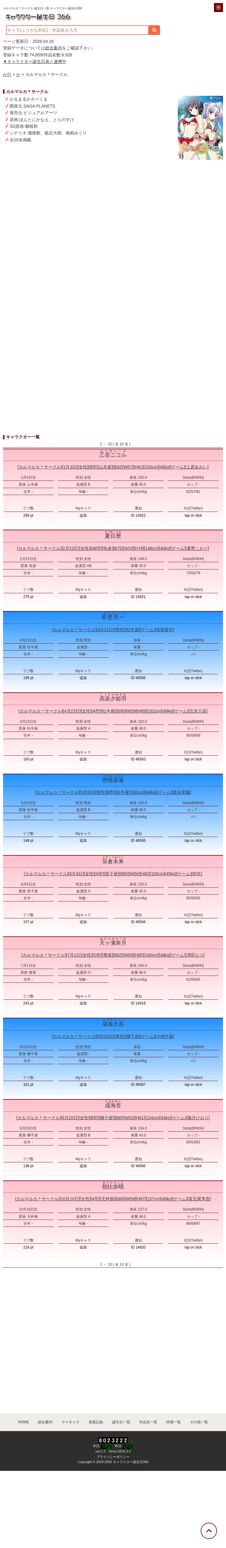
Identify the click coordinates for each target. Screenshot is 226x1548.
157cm (153, 1198)
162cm (154, 711)
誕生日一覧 (121, 1422)
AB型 (96, 548)
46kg (164, 955)
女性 (83, 467)
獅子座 (132, 1036)
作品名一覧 (148, 1422)
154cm (152, 1117)
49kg (167, 711)
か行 (7, 74)
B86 (120, 1198)
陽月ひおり (198, 1117)
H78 (139, 548)
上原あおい (196, 467)
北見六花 (198, 711)
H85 (139, 955)
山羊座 (105, 467)
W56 (134, 873)
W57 (128, 467)
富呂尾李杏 (199, 1198)
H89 (142, 711)
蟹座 (107, 955)
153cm (151, 467)
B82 (117, 955)
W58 (130, 1198)
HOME (23, 1422)
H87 (141, 1198)
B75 (118, 548)
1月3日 (70, 467)
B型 (92, 467)
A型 (96, 711)
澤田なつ (195, 955)
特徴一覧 (173, 1422)
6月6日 (76, 873)
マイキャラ (70, 1422)
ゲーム (177, 467)
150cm (157, 873)
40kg (164, 548)
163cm (137, 792)
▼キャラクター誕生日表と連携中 (34, 61)
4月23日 (72, 711)
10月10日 (70, 1198)
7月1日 (73, 955)
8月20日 (105, 1036)
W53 (128, 548)
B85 (124, 873)
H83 (145, 873)
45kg (164, 467)
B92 (117, 467)
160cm (151, 955)
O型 (97, 955)
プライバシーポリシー (113, 1457)
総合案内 (53, 47)
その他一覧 (199, 1422)
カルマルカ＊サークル (40, 467)
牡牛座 (132, 629)
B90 (121, 711)
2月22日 (70, 548)
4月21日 (105, 629)
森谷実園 (181, 792)
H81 (139, 467)
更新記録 (96, 1422)
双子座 (111, 873)
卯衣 (197, 873)
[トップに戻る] (209, 1531)
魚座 (107, 548)
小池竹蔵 (164, 1036)
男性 (119, 629)
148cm (151, 548)
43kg (165, 1117)
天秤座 (107, 1198)
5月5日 (87, 792)
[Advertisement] (113, 258)
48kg (150, 792)
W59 (131, 711)
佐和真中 (164, 629)
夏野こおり (197, 548)
